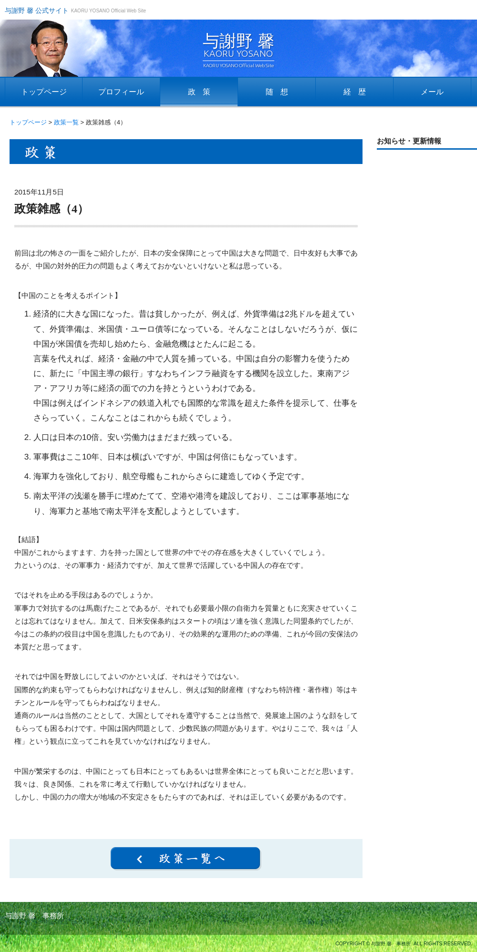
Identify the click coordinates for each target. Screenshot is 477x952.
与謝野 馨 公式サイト (37, 10)
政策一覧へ (186, 858)
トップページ (44, 92)
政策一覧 (66, 122)
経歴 (358, 92)
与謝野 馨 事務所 (34, 915)
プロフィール (121, 92)
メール (432, 92)
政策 (203, 92)
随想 (280, 92)
